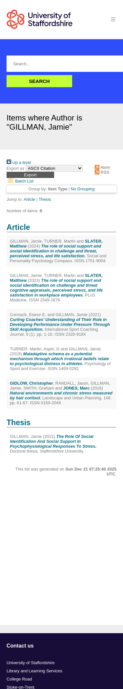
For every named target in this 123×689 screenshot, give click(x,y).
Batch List (20, 181)
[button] (30, 175)
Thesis (45, 199)
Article (29, 199)
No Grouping (83, 188)
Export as (15, 168)
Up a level (19, 162)
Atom (101, 167)
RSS (101, 172)
